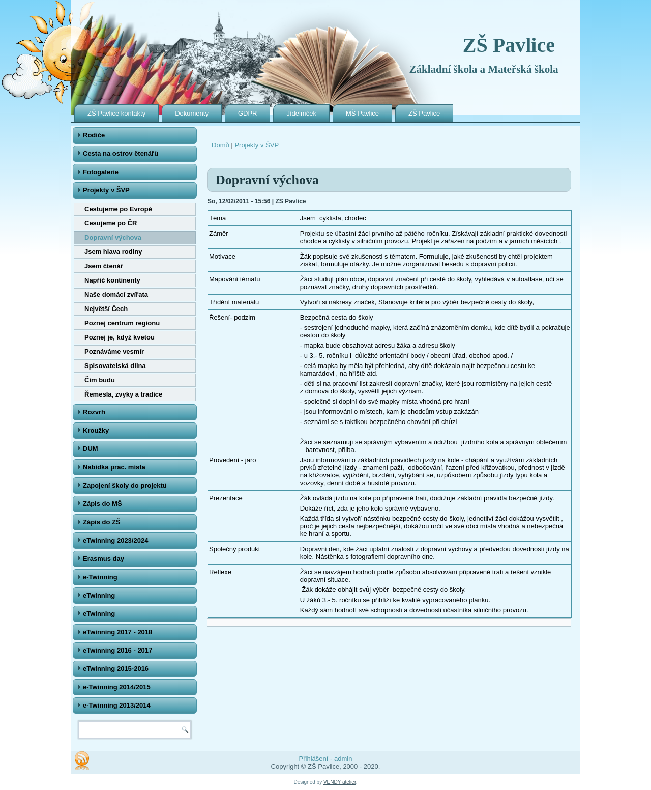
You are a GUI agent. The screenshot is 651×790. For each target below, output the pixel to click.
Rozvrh (94, 412)
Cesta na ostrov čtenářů (120, 153)
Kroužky (96, 430)
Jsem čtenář (103, 266)
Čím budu (99, 380)
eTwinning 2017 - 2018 (117, 632)
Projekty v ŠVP (106, 190)
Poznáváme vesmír (114, 351)
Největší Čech (106, 309)
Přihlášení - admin (325, 759)
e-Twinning (100, 577)
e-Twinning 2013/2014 (117, 705)
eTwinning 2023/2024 (115, 540)
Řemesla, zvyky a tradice (123, 394)
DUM (90, 449)
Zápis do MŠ (102, 503)
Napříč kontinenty (112, 280)
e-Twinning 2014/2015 (117, 687)
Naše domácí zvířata (116, 294)
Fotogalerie (101, 172)
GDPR (247, 113)
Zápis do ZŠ (102, 522)
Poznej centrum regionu (122, 323)
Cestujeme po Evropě (118, 209)
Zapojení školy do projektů (125, 485)
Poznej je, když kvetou (119, 337)
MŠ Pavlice (362, 113)
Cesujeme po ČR (110, 223)
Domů (220, 145)
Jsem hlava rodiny (113, 252)
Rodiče (94, 135)
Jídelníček (301, 113)
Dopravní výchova (112, 237)
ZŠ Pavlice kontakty (116, 113)
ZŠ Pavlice (509, 45)
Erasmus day (103, 558)
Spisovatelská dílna (115, 366)
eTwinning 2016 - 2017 (117, 650)
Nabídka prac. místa (114, 467)
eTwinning (99, 595)
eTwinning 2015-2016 (116, 668)
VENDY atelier (339, 782)
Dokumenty (192, 113)
